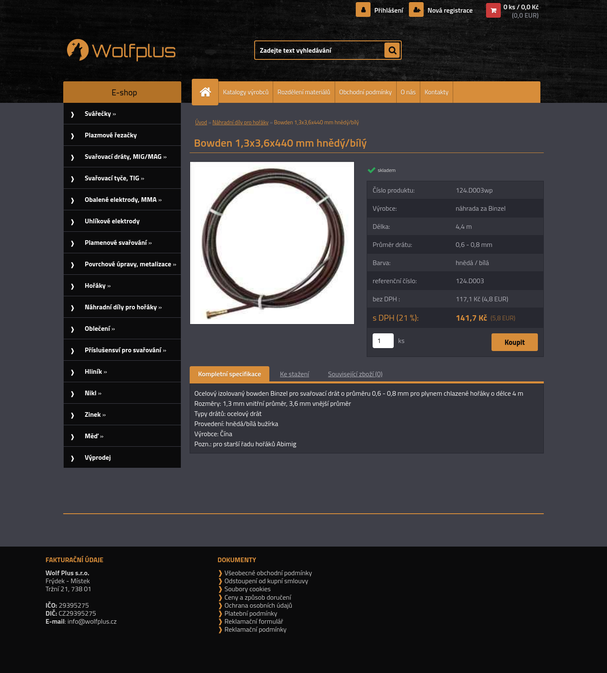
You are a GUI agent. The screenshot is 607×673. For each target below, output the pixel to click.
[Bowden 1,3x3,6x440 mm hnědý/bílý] (272, 165)
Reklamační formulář (253, 621)
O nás (408, 92)
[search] (392, 51)
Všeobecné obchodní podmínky (267, 573)
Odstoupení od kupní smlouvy (265, 581)
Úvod (201, 122)
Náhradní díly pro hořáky (240, 122)
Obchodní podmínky (365, 92)
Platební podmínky (250, 613)
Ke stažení (294, 374)
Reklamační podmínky (255, 629)
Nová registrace (449, 10)
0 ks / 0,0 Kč (521, 7)
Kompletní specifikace (229, 374)
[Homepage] (208, 92)
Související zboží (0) (355, 374)
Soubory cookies (247, 589)
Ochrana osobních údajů (257, 605)
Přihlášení (389, 10)
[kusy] (383, 340)
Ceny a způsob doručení (257, 597)
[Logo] (121, 50)
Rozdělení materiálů (303, 92)
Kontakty (436, 92)
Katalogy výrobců (246, 92)
